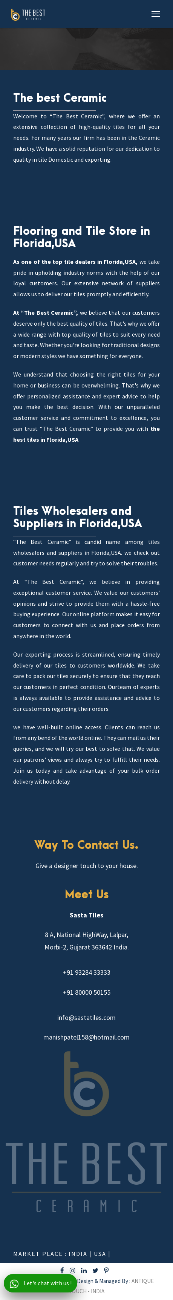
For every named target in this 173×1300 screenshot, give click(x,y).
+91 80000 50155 (86, 992)
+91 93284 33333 (86, 972)
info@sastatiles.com (86, 1017)
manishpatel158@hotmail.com (86, 1037)
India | (81, 1253)
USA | (102, 1253)
